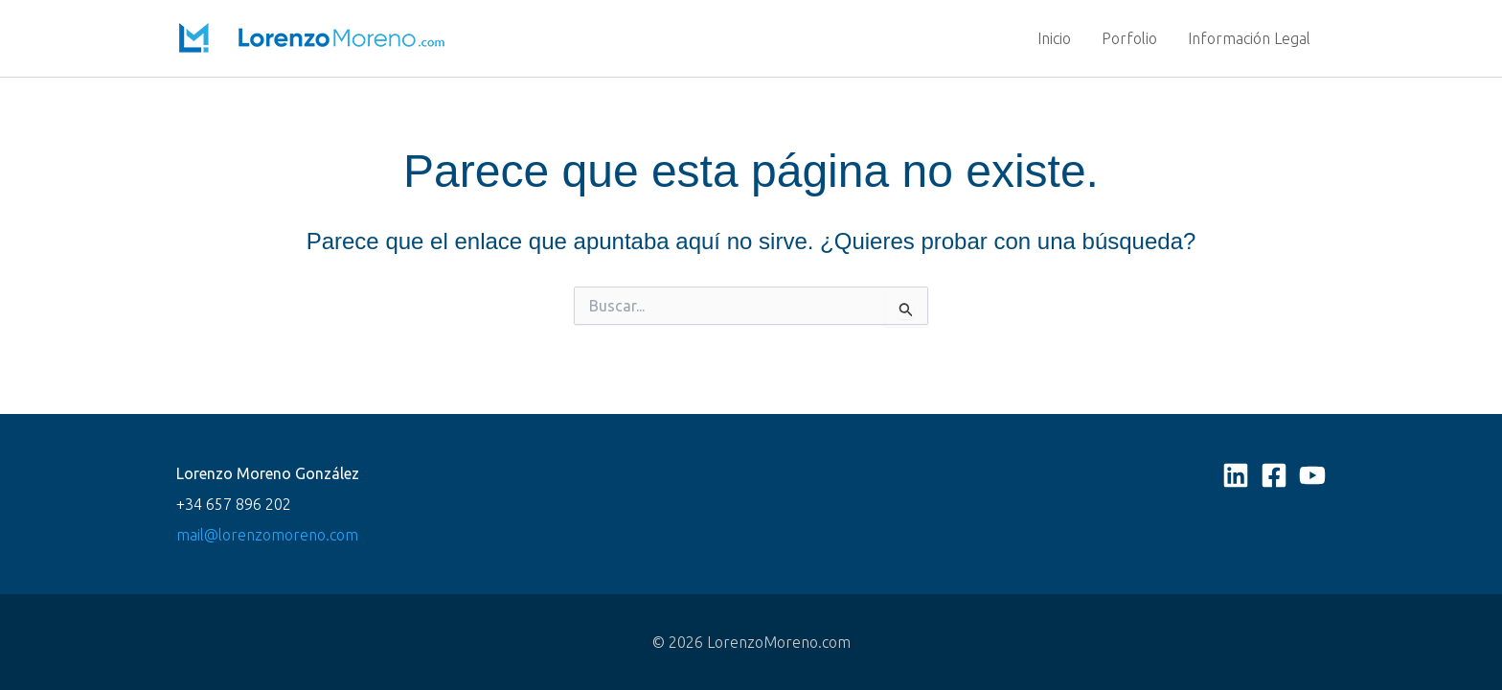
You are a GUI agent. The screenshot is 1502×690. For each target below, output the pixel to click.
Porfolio (1129, 38)
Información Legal (1249, 38)
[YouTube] (1312, 475)
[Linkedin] (1235, 475)
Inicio (1054, 38)
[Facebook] (1274, 475)
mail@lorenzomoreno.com (267, 534)
